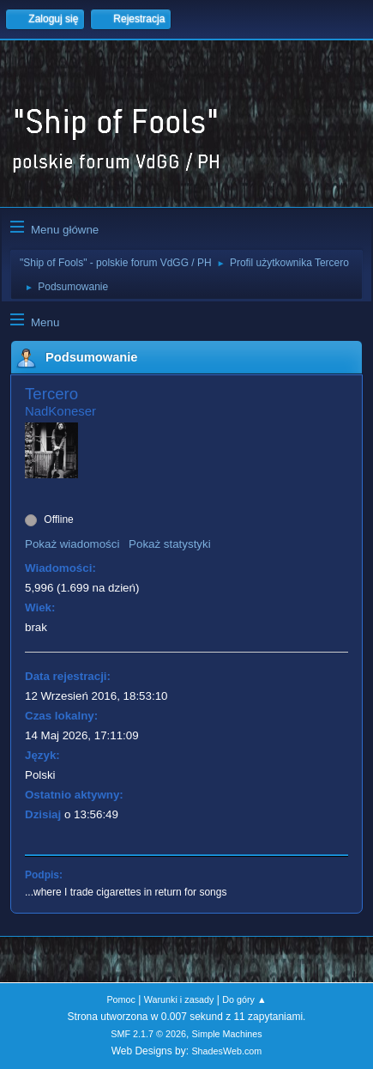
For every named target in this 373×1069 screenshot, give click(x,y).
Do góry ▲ (244, 999)
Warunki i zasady (179, 999)
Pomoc (120, 999)
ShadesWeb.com (226, 1051)
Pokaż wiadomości (72, 544)
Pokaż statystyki (170, 544)
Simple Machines (227, 1034)
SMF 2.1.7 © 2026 (148, 1034)
